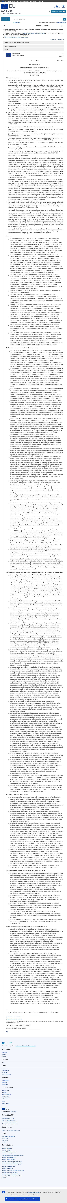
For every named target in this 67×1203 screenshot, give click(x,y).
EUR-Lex (6, 10)
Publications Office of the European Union (26, 1045)
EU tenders (4, 1092)
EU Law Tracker (6, 1103)
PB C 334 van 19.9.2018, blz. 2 (15, 1019)
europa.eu (13, 1111)
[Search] (64, 19)
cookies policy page (33, 1192)
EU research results (6, 1094)
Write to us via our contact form (9, 1122)
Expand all (53, 39)
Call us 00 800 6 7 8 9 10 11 (8, 1118)
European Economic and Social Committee (12, 1163)
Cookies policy (5, 1070)
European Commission (7, 1153)
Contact (4, 1054)
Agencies (4, 1177)
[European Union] (5, 1109)
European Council (6, 1150)
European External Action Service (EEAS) (12, 1161)
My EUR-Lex (57, 6)
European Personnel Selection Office (11, 1174)
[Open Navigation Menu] (5, 19)
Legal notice (5, 1068)
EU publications (5, 1098)
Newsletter (4, 1082)
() (31, 82)
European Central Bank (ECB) (9, 1157)
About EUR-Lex (5, 1080)
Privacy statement (6, 1074)
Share (62, 26)
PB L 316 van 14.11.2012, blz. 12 (15, 1017)
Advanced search (61, 22)
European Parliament (7, 1148)
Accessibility (5, 1072)
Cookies (4, 1142)
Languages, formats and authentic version (16, 42)
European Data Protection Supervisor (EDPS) (13, 1170)
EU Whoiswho (5, 1096)
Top (7, 1031)
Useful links (5, 1084)
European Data (5, 1090)
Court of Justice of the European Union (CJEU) (13, 1155)
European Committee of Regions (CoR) (11, 1164)
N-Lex (3, 1101)
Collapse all (60, 39)
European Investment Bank (8, 1166)
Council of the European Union (9, 1152)
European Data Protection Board (9, 1172)
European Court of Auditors (8, 1159)
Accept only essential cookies (30, 1199)
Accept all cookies (11, 1199)
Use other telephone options (9, 1120)
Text (5, 49)
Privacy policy (5, 1138)
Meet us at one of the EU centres (10, 1123)
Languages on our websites (8, 1136)
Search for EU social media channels (11, 1130)
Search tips (16, 22)
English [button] (63, 6)
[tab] (33, 42)
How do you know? (36, 1)
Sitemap (4, 1056)
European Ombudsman (7, 1168)
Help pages (4, 1052)
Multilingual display (10, 46)
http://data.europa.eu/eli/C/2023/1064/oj (34, 33)
